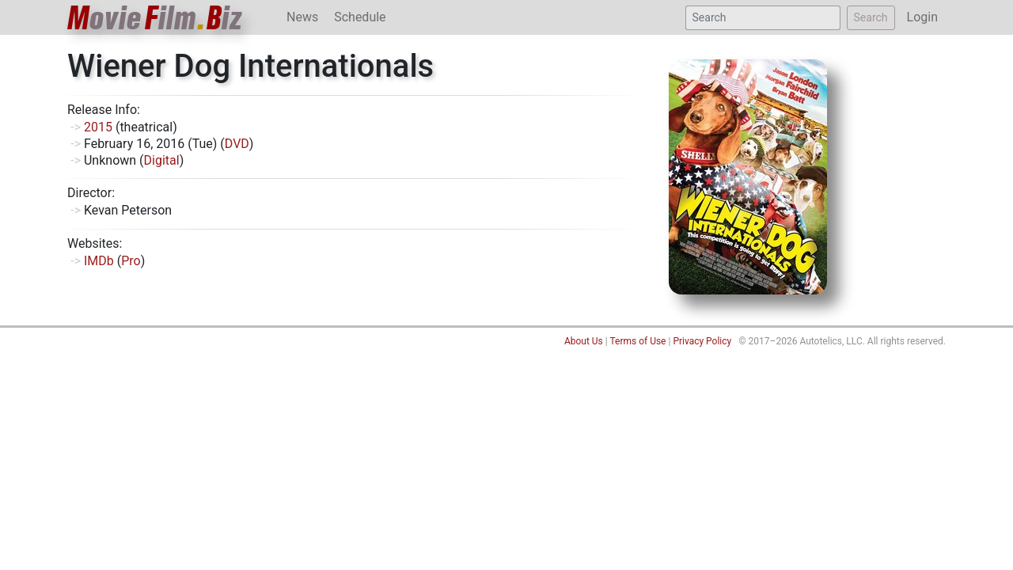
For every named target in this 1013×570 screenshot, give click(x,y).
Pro (130, 260)
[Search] (762, 18)
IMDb (99, 260)
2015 (98, 127)
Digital (162, 160)
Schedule (359, 17)
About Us (583, 341)
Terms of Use (637, 341)
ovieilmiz (155, 18)
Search (871, 17)
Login (922, 17)
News (302, 17)
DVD (237, 143)
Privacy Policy (702, 341)
